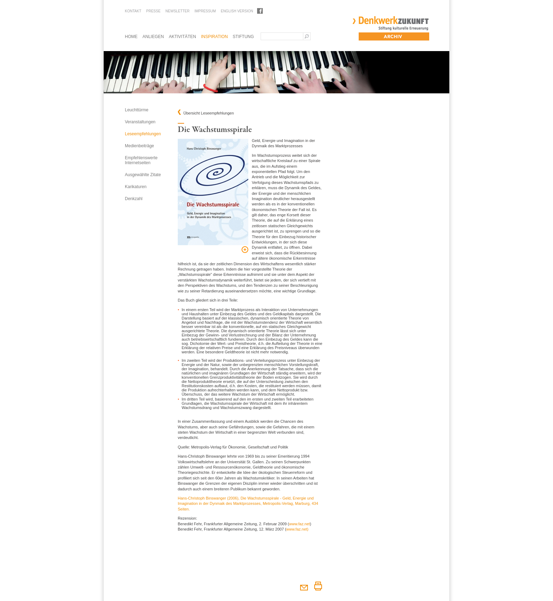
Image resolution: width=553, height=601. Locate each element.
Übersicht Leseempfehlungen (208, 113)
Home (131, 36)
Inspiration (214, 36)
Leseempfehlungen (143, 133)
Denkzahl (133, 198)
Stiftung (243, 36)
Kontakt (133, 11)
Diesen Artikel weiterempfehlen (303, 586)
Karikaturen (135, 186)
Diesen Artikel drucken (318, 586)
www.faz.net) (297, 529)
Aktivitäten (182, 36)
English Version (237, 11)
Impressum (205, 11)
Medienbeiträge (139, 145)
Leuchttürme (136, 109)
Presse (153, 11)
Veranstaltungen (140, 121)
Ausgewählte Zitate (143, 174)
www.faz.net (299, 524)
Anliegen (153, 36)
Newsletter (177, 11)
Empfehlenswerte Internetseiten (141, 160)
